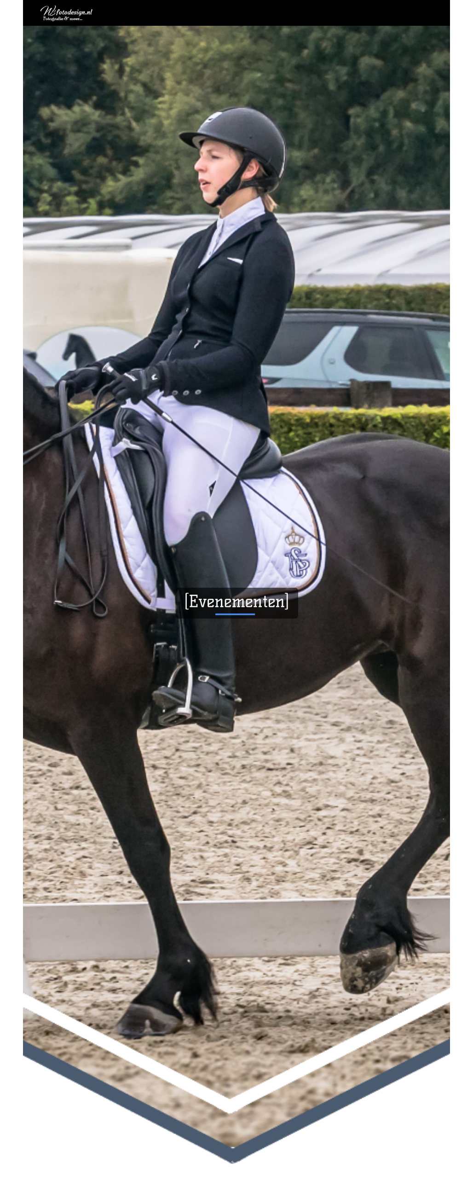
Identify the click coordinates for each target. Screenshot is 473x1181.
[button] (236, 1164)
